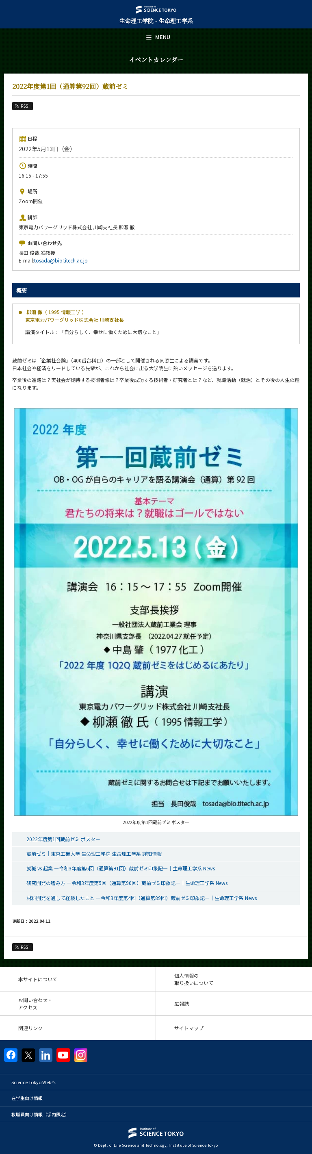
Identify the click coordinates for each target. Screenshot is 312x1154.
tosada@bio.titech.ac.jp (61, 260)
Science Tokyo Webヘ (33, 1082)
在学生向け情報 (27, 1098)
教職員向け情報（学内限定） (40, 1114)
